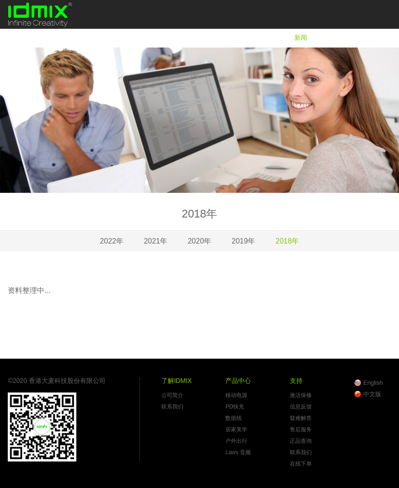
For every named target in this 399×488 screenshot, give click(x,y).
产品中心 (258, 37)
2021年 (156, 241)
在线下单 (301, 464)
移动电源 (236, 395)
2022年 (112, 241)
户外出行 (236, 441)
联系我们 (172, 406)
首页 (163, 37)
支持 (336, 37)
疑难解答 (301, 418)
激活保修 (301, 395)
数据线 (233, 418)
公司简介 (172, 395)
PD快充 (234, 406)
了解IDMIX (207, 37)
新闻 (300, 37)
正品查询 (301, 441)
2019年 (243, 241)
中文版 (372, 394)
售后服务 (301, 429)
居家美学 (236, 429)
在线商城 (378, 37)
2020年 (200, 241)
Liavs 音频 (237, 452)
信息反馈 (301, 406)
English (373, 382)
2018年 (287, 241)
